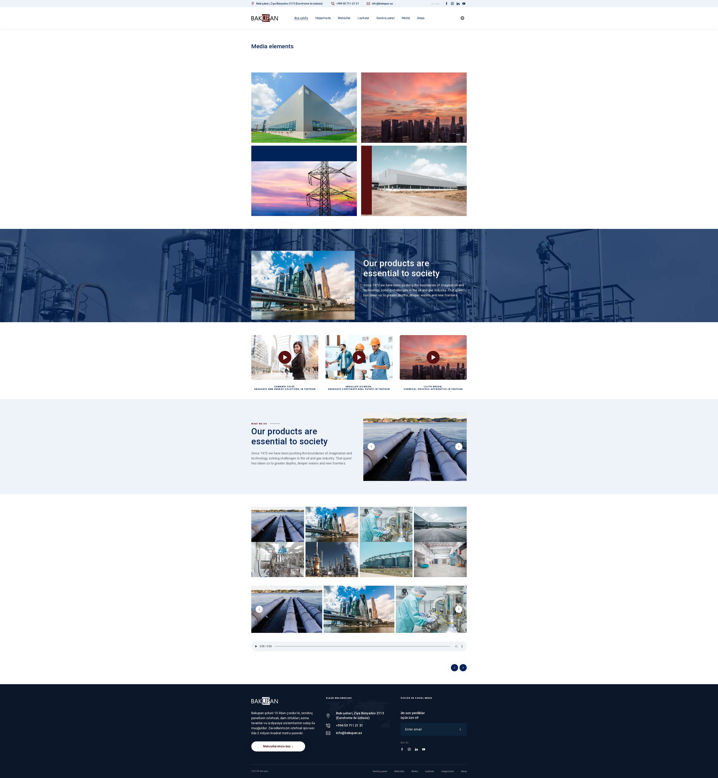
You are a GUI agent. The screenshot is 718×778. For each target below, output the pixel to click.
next (458, 446)
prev (371, 446)
